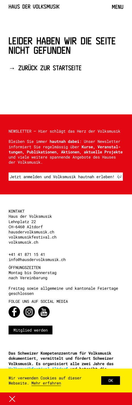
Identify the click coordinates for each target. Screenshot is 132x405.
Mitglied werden (30, 330)
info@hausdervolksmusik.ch (37, 259)
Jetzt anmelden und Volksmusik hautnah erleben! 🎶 (66, 176)
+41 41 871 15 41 (27, 254)
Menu (117, 6)
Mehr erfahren (46, 383)
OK (110, 380)
